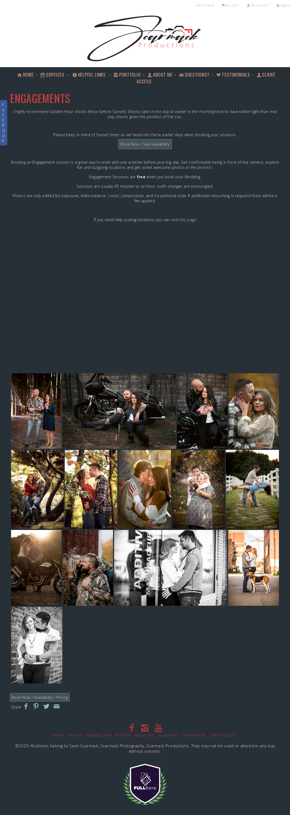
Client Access (222, 735)
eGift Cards (205, 5)
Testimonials (233, 74)
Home (25, 74)
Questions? (194, 74)
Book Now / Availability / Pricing (40, 697)
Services (51, 74)
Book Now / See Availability (145, 144)
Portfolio (127, 74)
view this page (183, 219)
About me (159, 74)
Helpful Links (88, 74)
